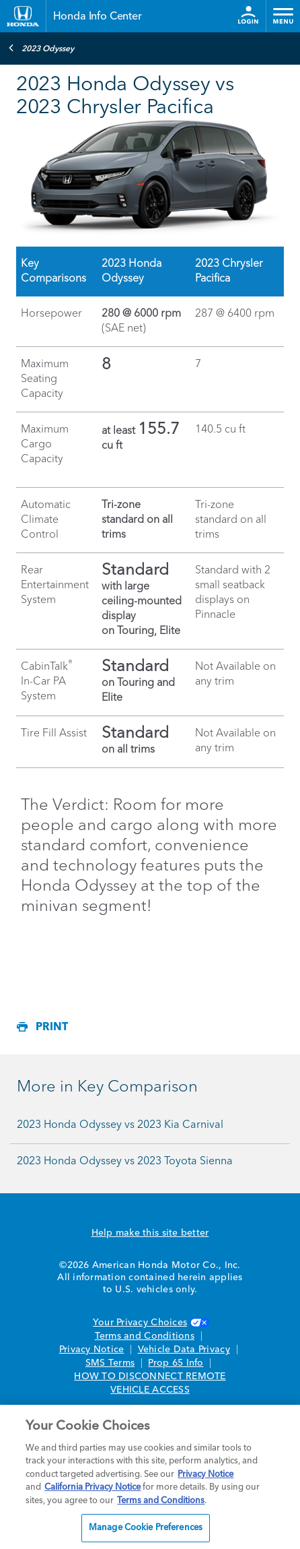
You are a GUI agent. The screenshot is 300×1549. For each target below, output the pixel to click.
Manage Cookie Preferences (145, 1527)
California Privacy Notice (92, 1487)
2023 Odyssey (41, 47)
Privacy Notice (91, 1349)
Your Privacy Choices (150, 1322)
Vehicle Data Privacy (184, 1349)
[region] (150, 1477)
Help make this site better (150, 1233)
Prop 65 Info (175, 1363)
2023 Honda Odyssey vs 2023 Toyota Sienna (125, 1161)
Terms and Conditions (144, 1336)
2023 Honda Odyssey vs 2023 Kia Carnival (120, 1125)
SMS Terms (110, 1363)
